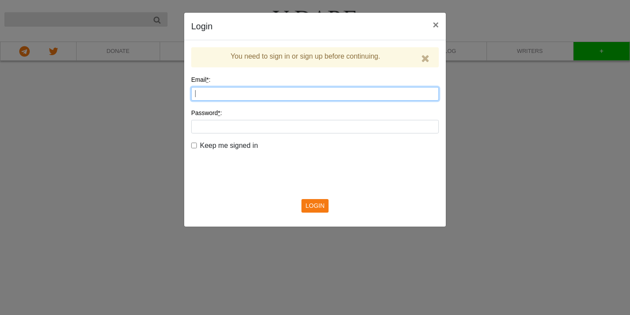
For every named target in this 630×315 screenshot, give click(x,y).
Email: (200, 79)
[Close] (425, 58)
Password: (206, 112)
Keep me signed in (229, 145)
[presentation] (315, 168)
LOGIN (315, 205)
